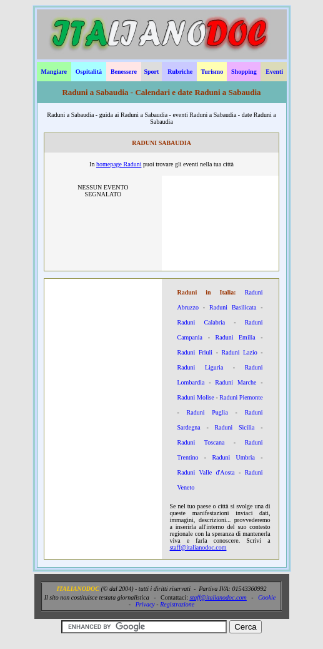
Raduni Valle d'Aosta (206, 472)
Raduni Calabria (201, 322)
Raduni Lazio (239, 352)
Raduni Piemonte (240, 397)
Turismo (212, 71)
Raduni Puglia (207, 412)
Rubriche (179, 71)
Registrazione (177, 604)
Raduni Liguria (200, 367)
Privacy (145, 604)
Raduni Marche (235, 382)
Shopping (244, 71)
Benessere (124, 71)
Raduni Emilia (236, 337)
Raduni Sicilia (234, 427)
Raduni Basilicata (232, 307)
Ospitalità (89, 71)
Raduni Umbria (233, 457)
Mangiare (53, 71)
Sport (151, 71)
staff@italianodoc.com (198, 547)
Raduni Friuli (195, 352)
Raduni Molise (195, 397)
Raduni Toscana (201, 442)
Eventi (274, 71)
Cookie (267, 597)
